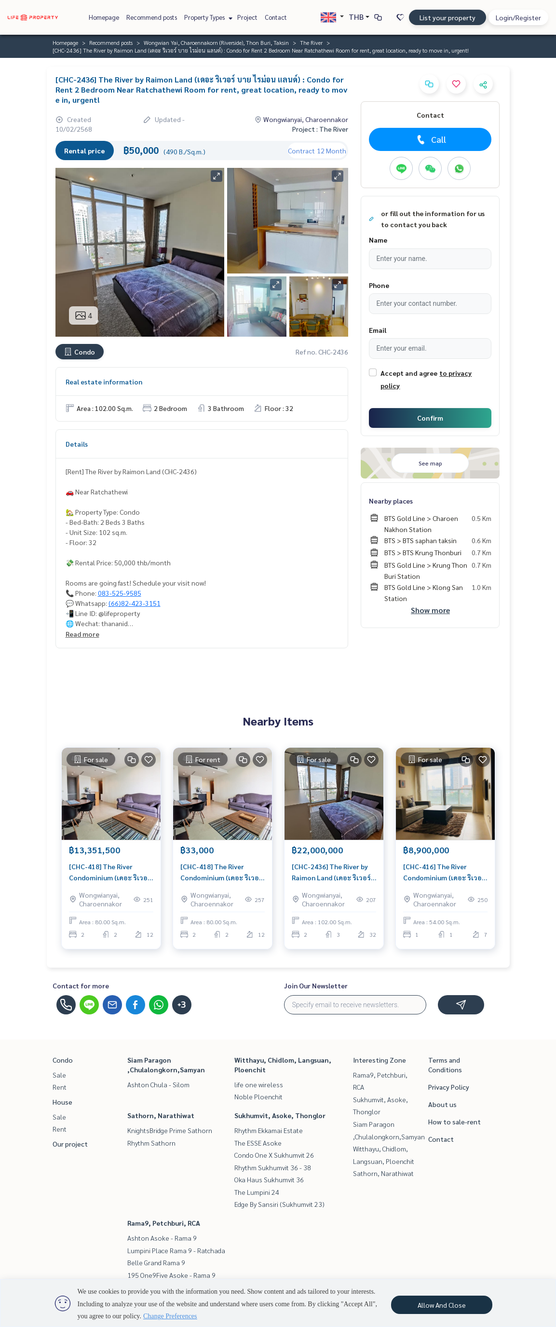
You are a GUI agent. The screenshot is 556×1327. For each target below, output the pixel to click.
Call (430, 139)
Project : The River (320, 128)
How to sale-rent (454, 1121)
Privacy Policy (448, 1086)
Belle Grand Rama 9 (156, 1262)
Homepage (104, 17)
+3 (181, 1005)
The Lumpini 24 (256, 1192)
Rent (60, 1086)
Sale (59, 1074)
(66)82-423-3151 (134, 603)
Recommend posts (151, 17)
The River (311, 42)
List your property (447, 17)
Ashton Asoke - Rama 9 (162, 1237)
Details (77, 443)
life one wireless (258, 1084)
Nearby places (391, 500)
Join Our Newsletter (316, 985)
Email (377, 330)
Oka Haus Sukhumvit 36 (269, 1179)
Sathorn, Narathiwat (160, 1115)
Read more (82, 633)
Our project (70, 1143)
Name (378, 239)
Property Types (207, 17)
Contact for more (81, 985)
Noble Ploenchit (258, 1096)
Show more (430, 610)
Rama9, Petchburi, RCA (163, 1222)
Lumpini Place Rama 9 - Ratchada (176, 1250)
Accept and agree (408, 373)
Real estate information (104, 381)
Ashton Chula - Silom (158, 1084)
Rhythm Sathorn (151, 1142)
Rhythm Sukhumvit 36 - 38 (272, 1167)
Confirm (430, 417)
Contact (276, 17)
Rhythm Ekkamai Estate (268, 1130)
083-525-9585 (119, 592)
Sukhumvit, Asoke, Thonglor (279, 1115)
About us (442, 1104)
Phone (379, 285)
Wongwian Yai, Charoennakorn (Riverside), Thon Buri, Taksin (216, 42)
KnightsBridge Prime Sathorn (169, 1130)
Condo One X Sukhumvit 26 (274, 1154)
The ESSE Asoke (258, 1142)
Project (247, 17)
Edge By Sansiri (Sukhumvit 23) (279, 1204)
